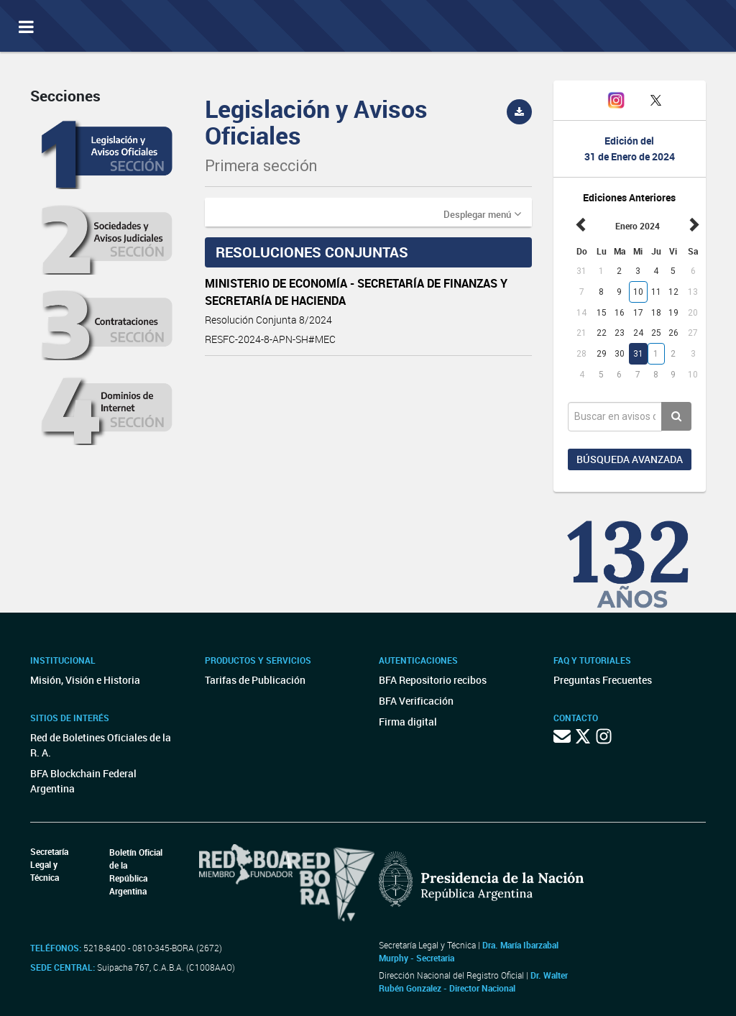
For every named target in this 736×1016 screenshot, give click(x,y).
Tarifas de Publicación (255, 680)
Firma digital (408, 721)
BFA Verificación (416, 701)
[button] (482, 213)
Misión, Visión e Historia (85, 680)
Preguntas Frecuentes (602, 680)
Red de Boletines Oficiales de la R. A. (100, 745)
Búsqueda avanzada (629, 459)
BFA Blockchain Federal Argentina (83, 780)
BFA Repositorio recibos (433, 680)
